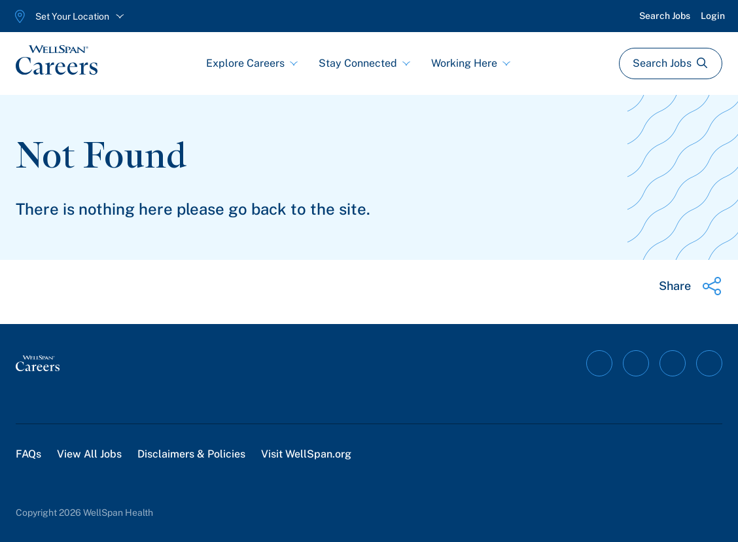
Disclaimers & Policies (191, 454)
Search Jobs (664, 15)
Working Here (470, 63)
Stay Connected (364, 63)
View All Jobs (89, 454)
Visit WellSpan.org (306, 454)
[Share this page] (690, 286)
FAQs (28, 454)
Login (713, 15)
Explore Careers (252, 63)
